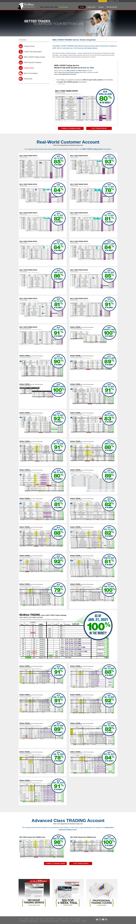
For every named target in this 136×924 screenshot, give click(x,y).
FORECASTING (91, 7)
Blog (51, 7)
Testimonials (59, 918)
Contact (56, 7)
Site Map (84, 920)
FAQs (41, 918)
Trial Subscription (63, 7)
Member (111, 1)
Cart (117, 1)
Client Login (77, 918)
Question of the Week (49, 918)
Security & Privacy (65, 920)
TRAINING (101, 7)
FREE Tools (102, 1)
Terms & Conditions (75, 920)
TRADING (81, 7)
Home (41, 7)
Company (46, 7)
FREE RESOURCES (111, 7)
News (36, 918)
